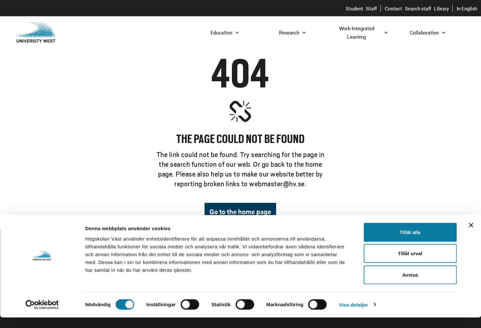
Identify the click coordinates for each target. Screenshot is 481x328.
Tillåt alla (410, 242)
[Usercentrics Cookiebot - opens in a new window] (42, 315)
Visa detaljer (353, 315)
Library (441, 8)
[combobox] (437, 32)
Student (354, 8)
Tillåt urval (410, 264)
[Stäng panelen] (471, 235)
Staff (371, 8)
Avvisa (410, 285)
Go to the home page (240, 211)
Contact (393, 8)
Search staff (418, 8)
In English (467, 8)
